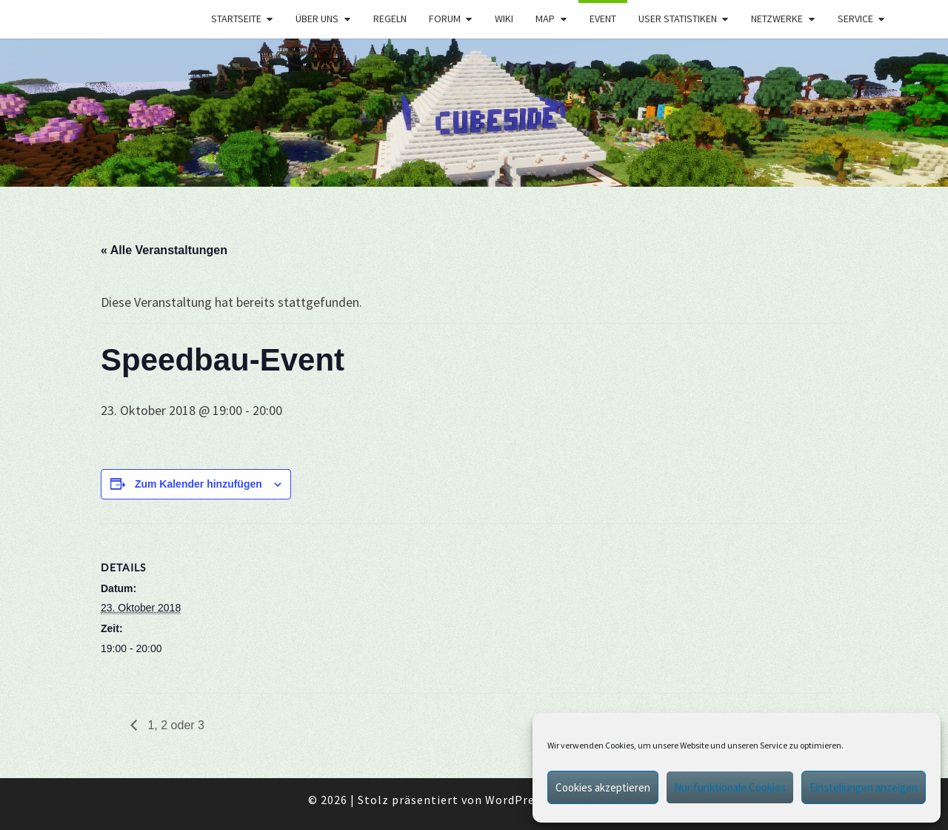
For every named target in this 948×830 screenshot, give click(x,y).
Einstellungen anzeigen (864, 787)
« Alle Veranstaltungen (164, 250)
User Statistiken (677, 18)
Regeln (390, 18)
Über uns (317, 18)
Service (855, 18)
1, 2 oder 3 (174, 725)
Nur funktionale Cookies (730, 787)
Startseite (236, 18)
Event (603, 18)
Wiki (504, 18)
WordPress (516, 799)
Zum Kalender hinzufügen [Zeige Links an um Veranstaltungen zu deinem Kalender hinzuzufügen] (198, 484)
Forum (445, 18)
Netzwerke (777, 18)
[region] (474, 113)
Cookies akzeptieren (602, 787)
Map (545, 18)
